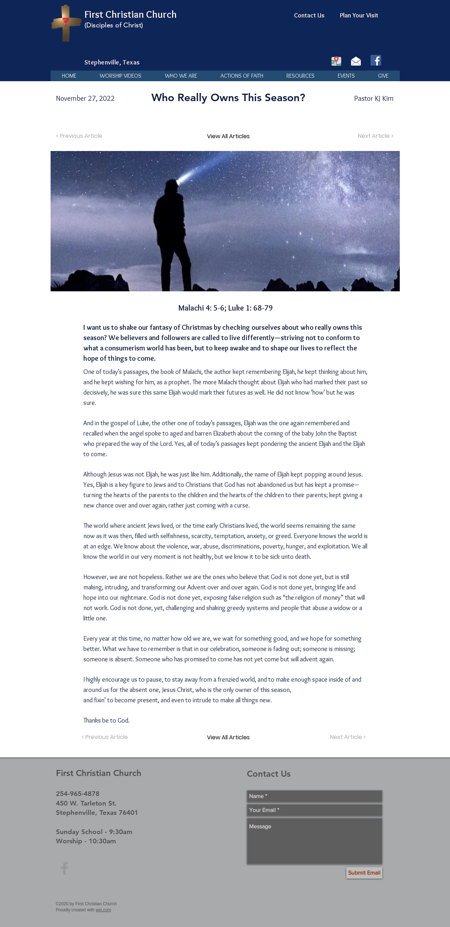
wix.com (103, 909)
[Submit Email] (364, 873)
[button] (181, 76)
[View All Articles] (228, 136)
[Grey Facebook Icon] (64, 868)
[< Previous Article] (80, 136)
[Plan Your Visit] (359, 16)
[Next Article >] (375, 136)
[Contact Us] (309, 16)
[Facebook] (376, 60)
